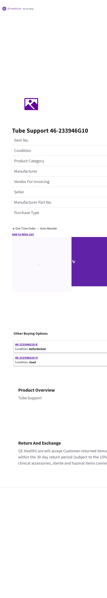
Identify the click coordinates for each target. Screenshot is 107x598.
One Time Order (25, 228)
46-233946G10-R (26, 344)
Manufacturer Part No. (33, 202)
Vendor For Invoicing (31, 181)
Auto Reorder (48, 228)
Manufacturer (25, 171)
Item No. (21, 140)
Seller (19, 191)
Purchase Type (26, 212)
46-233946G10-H (26, 358)
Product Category (29, 160)
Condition (22, 150)
